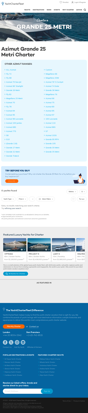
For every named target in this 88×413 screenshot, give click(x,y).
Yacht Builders (11, 15)
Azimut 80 (50, 106)
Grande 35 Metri (52, 152)
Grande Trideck (12, 156)
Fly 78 (8, 106)
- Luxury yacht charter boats (13, 4)
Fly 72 (8, 74)
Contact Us (7, 347)
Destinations (38, 10)
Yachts (27, 10)
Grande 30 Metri (52, 147)
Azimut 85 (50, 111)
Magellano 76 (51, 94)
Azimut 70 (10, 102)
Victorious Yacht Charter (48, 365)
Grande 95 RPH (52, 139)
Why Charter (68, 10)
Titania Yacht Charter (47, 372)
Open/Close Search (85, 10)
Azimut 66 (50, 98)
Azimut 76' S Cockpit (54, 82)
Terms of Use (67, 401)
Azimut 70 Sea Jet (13, 82)
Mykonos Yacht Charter (13, 372)
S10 (8, 139)
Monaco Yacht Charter (13, 362)
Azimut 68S (11, 127)
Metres (71, 191)
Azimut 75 (50, 102)
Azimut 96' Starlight (14, 86)
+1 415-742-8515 (34, 335)
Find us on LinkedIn (23, 342)
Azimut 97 (50, 115)
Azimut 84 (10, 111)
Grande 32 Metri (13, 152)
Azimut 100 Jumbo (14, 123)
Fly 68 (8, 78)
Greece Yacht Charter (12, 369)
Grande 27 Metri (13, 147)
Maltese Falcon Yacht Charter (50, 359)
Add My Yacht (19, 347)
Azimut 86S (50, 127)
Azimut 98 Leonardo (14, 119)
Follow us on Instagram (17, 342)
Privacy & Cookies (79, 401)
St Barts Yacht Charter (13, 365)
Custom (49, 70)
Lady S (56, 254)
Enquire (11, 181)
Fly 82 (8, 94)
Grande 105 (51, 143)
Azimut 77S (11, 131)
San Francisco (33, 332)
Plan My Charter (14, 326)
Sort (82, 199)
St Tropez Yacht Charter (13, 359)
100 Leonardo (51, 119)
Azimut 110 (50, 123)
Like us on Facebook (5, 342)
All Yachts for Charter (17, 274)
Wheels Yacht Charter (47, 362)
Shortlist (66, 2)
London (6, 332)
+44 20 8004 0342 (12, 335)
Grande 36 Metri (52, 90)
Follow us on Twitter (11, 342)
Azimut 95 (10, 115)
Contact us (33, 326)
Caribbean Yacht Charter (13, 375)
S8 (7, 135)
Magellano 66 (51, 74)
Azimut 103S (51, 135)
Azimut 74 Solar (52, 86)
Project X (34, 254)
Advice (79, 10)
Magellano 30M (52, 78)
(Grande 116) (11, 143)
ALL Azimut (11, 70)
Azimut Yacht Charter (25, 15)
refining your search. (13, 208)
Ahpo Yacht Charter (47, 375)
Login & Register (80, 2)
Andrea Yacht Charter (47, 369)
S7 (47, 131)
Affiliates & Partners (34, 347)
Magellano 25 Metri (14, 98)
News (49, 10)
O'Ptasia (8, 254)
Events (57, 10)
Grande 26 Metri (13, 90)
